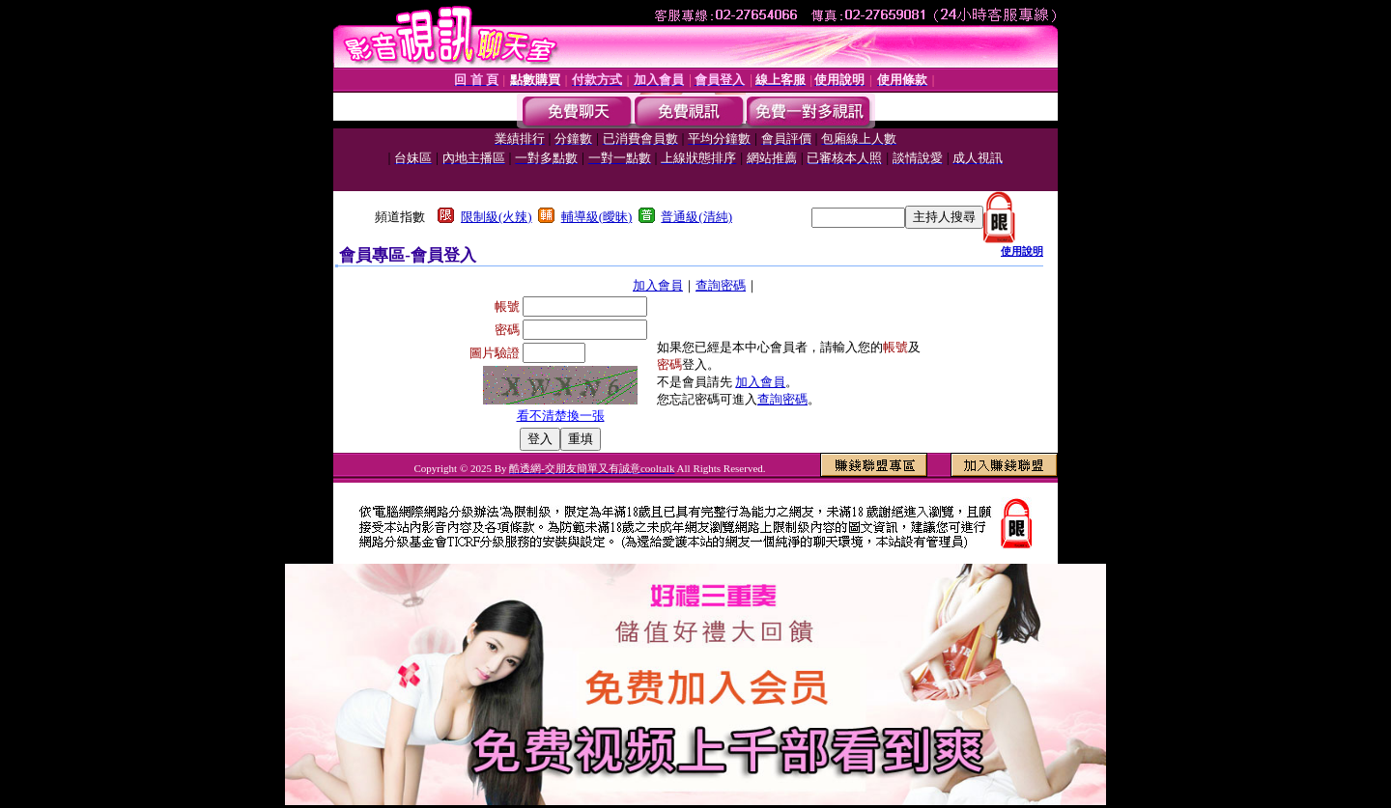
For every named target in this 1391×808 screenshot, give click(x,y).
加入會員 (658, 285)
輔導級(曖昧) (597, 216)
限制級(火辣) (496, 216)
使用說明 (1022, 251)
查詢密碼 (721, 285)
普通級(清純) (696, 216)
